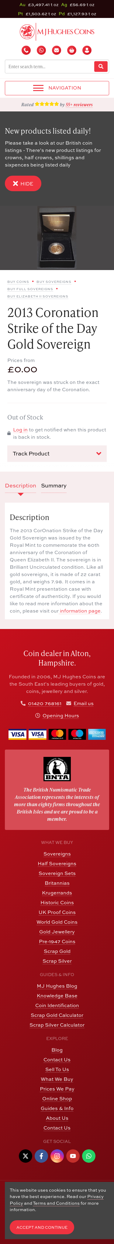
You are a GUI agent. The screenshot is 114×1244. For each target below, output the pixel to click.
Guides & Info (57, 1108)
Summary (54, 485)
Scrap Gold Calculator (57, 1015)
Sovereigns (57, 853)
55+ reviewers (79, 104)
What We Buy (57, 1079)
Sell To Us (57, 1069)
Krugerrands (57, 892)
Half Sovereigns (57, 863)
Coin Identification (57, 1005)
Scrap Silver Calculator (57, 1024)
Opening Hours (61, 715)
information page (80, 610)
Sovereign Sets (57, 873)
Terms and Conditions (56, 1203)
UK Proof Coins (57, 912)
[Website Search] (101, 66)
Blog (57, 1049)
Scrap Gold (57, 951)
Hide (23, 183)
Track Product (57, 454)
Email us (84, 703)
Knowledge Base (57, 995)
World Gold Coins (57, 922)
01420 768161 (44, 703)
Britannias (57, 883)
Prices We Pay (57, 1088)
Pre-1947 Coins (57, 941)
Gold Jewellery (57, 931)
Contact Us (57, 1059)
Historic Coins (57, 902)
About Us (57, 1118)
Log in (20, 429)
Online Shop (57, 1098)
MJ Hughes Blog (57, 985)
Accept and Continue (41, 1227)
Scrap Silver (57, 961)
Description (20, 485)
